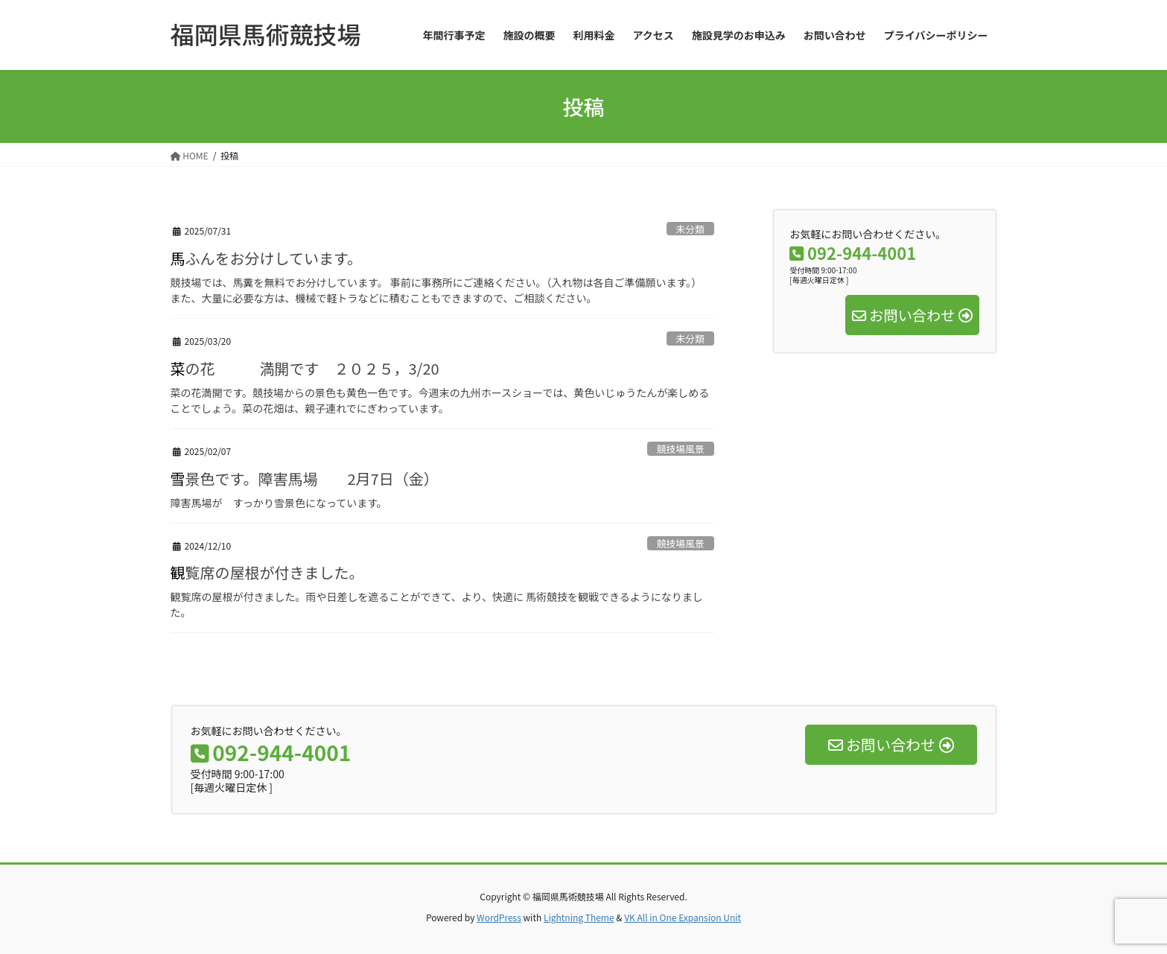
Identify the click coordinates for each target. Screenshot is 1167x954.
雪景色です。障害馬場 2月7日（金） (305, 478)
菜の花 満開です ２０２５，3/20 (305, 368)
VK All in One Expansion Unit (682, 917)
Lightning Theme (579, 917)
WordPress (499, 917)
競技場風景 (681, 449)
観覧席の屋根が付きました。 (267, 572)
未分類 (689, 229)
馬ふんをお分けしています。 (266, 258)
